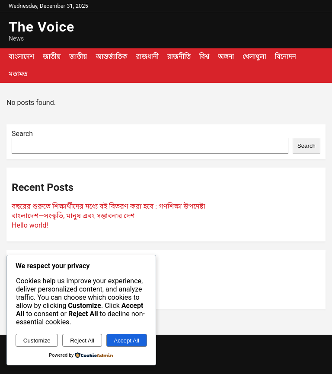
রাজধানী (147, 56)
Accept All (126, 340)
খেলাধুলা (254, 56)
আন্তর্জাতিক (111, 56)
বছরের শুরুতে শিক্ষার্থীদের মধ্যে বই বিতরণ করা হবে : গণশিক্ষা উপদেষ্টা (108, 206)
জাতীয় (52, 56)
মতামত (18, 74)
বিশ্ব (204, 56)
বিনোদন (285, 56)
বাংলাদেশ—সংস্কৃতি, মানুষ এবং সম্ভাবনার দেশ (73, 216)
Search (22, 134)
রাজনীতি (179, 56)
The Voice (41, 27)
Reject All (82, 340)
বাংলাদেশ (21, 56)
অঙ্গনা (226, 56)
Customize (37, 340)
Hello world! (30, 225)
